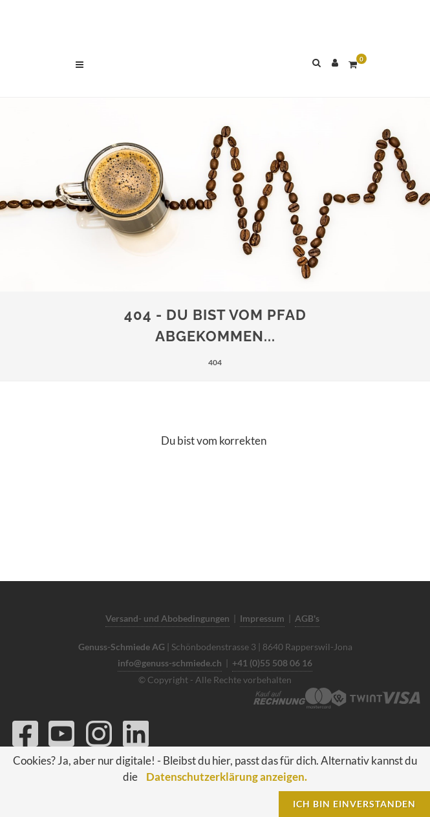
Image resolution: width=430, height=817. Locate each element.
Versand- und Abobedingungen (167, 618)
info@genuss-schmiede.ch (170, 662)
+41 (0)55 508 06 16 (272, 662)
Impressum (262, 618)
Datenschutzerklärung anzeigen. (226, 776)
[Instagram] (99, 737)
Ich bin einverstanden (354, 803)
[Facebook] (24, 737)
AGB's (307, 618)
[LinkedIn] (136, 737)
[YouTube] (61, 737)
